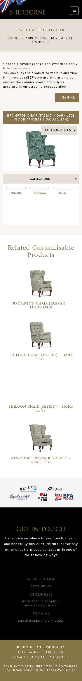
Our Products (51, 647)
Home (24, 647)
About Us (54, 652)
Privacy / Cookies (28, 657)
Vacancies (60, 657)
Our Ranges (29, 652)
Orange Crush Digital (28, 670)
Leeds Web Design (61, 670)
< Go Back (67, 97)
